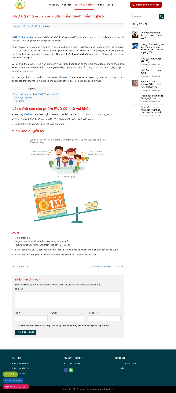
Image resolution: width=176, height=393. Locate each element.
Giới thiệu (67, 5)
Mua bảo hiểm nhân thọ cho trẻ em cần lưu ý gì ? (152, 35)
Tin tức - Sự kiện (73, 363)
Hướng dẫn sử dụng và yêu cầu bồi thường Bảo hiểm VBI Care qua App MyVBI (152, 48)
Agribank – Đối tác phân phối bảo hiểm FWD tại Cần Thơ (151, 84)
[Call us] (71, 370)
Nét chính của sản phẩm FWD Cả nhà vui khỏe (35, 94)
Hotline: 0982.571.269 (16, 386)
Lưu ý (20, 101)
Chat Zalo (10, 374)
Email (55, 313)
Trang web (93, 313)
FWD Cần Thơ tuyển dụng (151, 71)
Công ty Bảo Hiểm (84, 4)
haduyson (46, 26)
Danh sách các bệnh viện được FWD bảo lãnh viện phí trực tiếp (151, 110)
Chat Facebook (13, 380)
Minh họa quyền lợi (22, 97)
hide (41, 89)
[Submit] (161, 16)
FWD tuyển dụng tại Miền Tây (151, 60)
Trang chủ (54, 5)
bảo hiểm (28, 114)
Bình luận (20, 289)
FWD (64, 77)
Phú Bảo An (20, 266)
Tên (17, 313)
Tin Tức (100, 5)
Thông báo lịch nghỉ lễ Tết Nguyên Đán (152, 97)
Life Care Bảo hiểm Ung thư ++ (106, 266)
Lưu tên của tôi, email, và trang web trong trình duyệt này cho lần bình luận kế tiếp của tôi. (64, 325)
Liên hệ (110, 5)
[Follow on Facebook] (66, 370)
